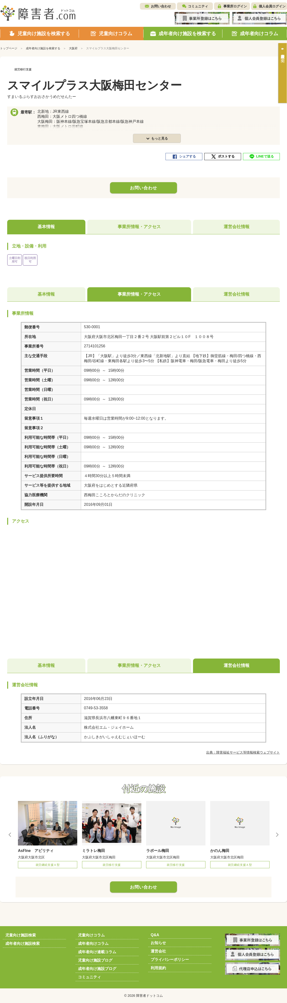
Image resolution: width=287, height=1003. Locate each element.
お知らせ (158, 943)
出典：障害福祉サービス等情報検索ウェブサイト (243, 752)
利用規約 (158, 968)
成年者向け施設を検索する (43, 48)
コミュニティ (198, 6)
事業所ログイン (235, 6)
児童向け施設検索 (20, 935)
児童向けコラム (91, 935)
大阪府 (73, 48)
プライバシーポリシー (170, 960)
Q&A (155, 935)
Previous (10, 834)
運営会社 (158, 951)
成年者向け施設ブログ (97, 969)
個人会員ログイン (272, 6)
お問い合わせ (161, 6)
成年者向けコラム (93, 943)
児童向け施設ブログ (95, 960)
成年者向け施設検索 (22, 943)
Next (277, 834)
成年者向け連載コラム (97, 952)
